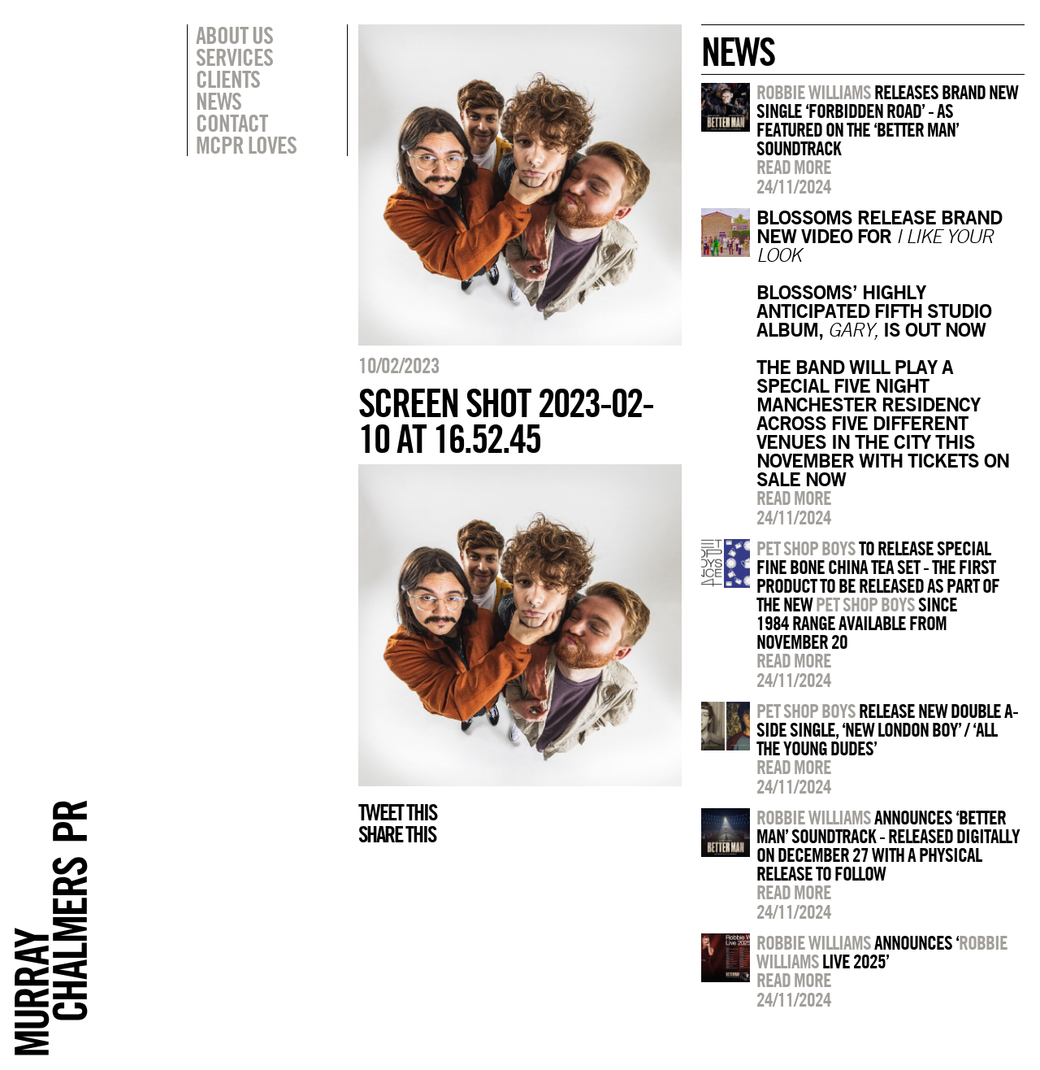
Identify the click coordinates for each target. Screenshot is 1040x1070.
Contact (231, 122)
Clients (228, 79)
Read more (793, 166)
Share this (397, 834)
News (218, 100)
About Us (234, 35)
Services (234, 57)
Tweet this (397, 812)
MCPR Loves (246, 144)
